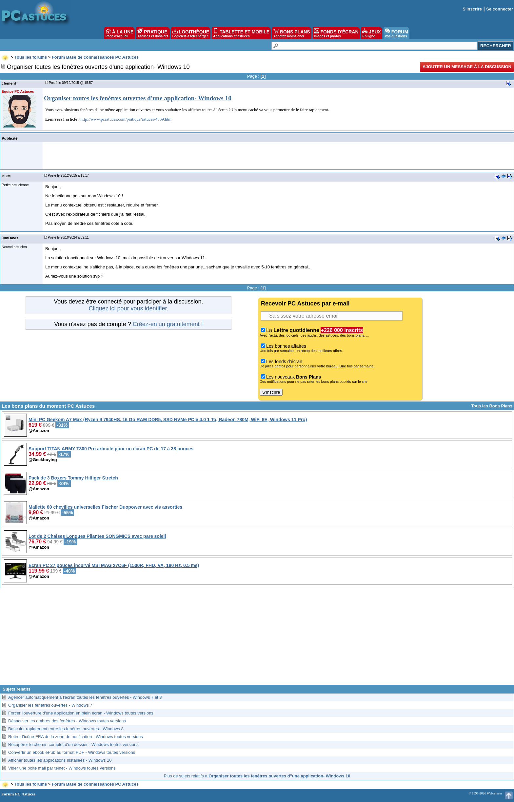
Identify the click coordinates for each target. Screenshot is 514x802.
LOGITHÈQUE (190, 33)
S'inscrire (472, 9)
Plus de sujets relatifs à (257, 775)
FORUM (396, 33)
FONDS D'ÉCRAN (336, 33)
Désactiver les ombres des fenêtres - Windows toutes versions (67, 720)
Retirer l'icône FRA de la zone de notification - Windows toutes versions (75, 736)
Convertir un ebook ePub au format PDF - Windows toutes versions (71, 752)
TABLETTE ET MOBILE (241, 33)
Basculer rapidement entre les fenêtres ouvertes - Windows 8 (66, 728)
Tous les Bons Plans (491, 405)
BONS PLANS (291, 33)
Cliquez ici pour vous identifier (128, 308)
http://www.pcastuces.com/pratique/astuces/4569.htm (126, 119)
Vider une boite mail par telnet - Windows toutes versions (62, 768)
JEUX (371, 33)
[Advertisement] (257, 639)
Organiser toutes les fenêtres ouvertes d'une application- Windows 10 (137, 98)
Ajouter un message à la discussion (467, 66)
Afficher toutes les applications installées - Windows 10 (60, 760)
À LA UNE (119, 33)
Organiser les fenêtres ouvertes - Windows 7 (50, 705)
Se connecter (499, 9)
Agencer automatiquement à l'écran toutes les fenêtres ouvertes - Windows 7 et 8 (85, 697)
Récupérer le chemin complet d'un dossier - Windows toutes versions (73, 744)
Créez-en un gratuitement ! (168, 324)
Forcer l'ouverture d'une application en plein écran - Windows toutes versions (80, 713)
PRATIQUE (152, 33)
